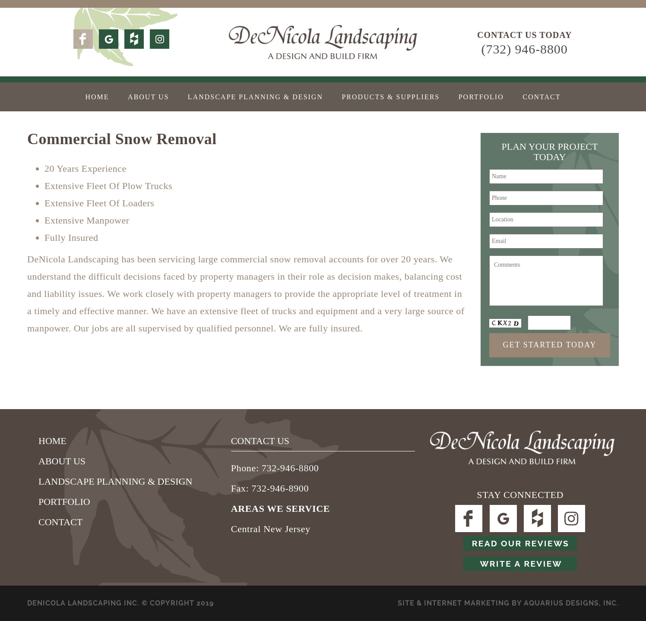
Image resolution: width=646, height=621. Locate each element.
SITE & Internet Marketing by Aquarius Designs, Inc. (508, 603)
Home (97, 97)
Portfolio (481, 97)
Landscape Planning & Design (255, 97)
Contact (541, 97)
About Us (148, 97)
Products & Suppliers (391, 97)
